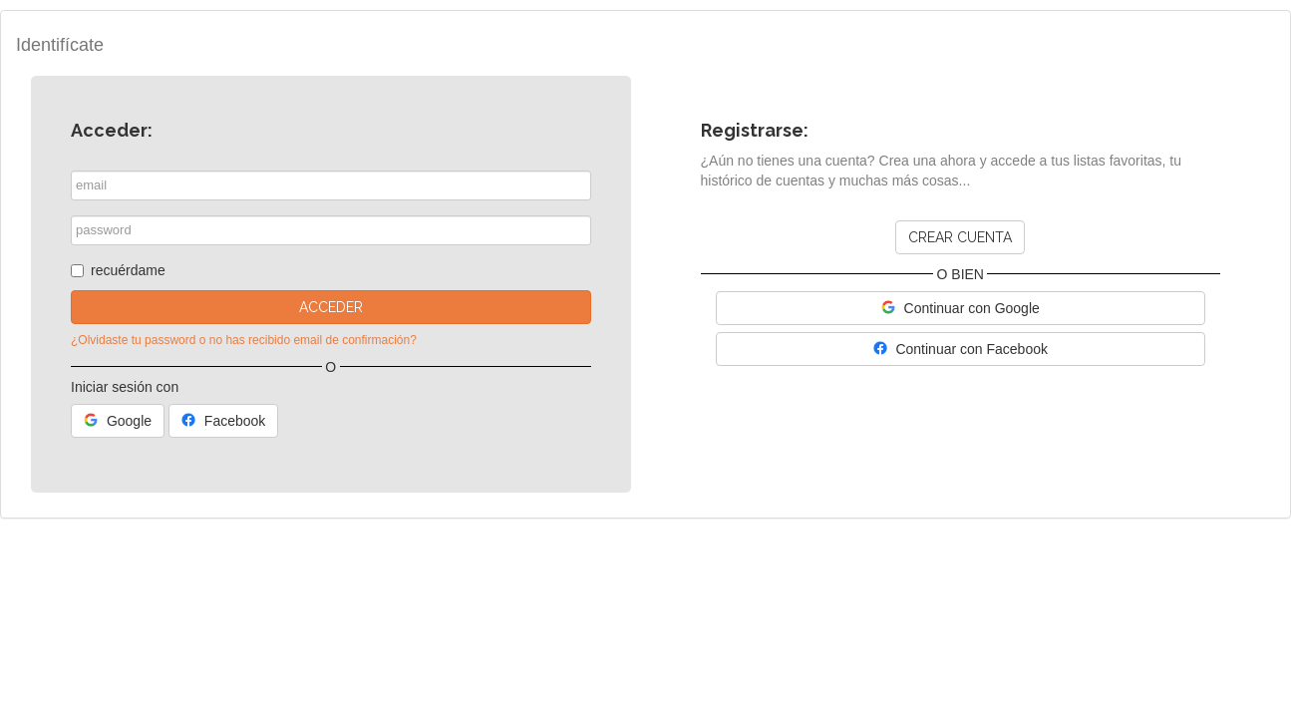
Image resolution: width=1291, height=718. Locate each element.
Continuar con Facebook (960, 349)
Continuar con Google (960, 308)
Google (118, 421)
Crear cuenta (960, 237)
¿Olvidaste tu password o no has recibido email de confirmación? (244, 340)
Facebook (223, 421)
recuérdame (118, 270)
